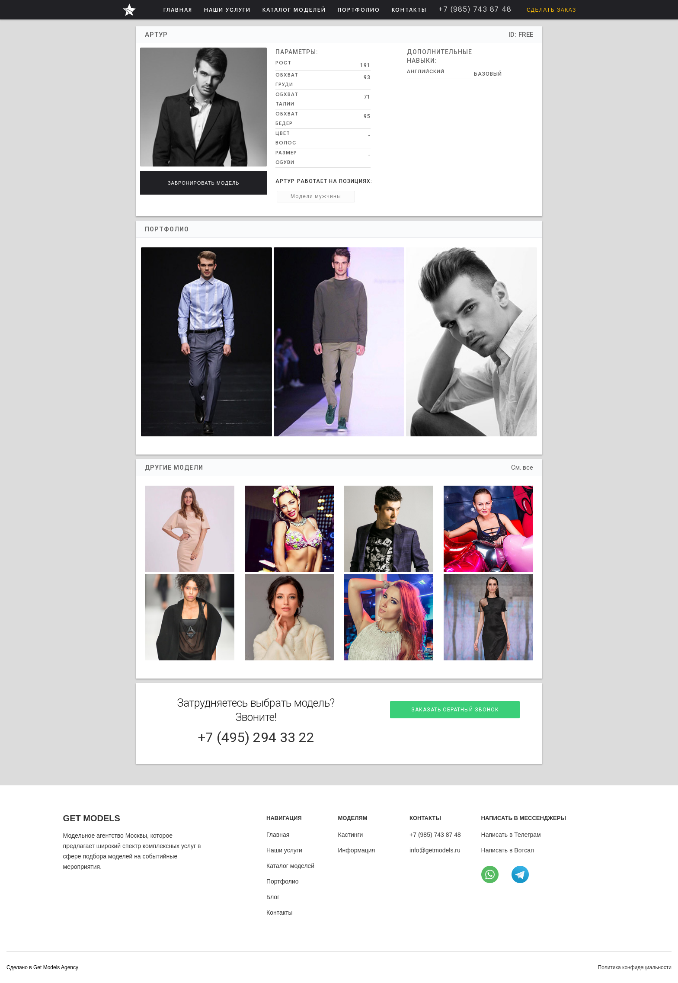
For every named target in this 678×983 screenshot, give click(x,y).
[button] (227, 9)
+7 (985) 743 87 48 (435, 834)
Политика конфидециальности (635, 967)
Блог (272, 896)
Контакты (279, 912)
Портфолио (282, 881)
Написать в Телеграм (511, 834)
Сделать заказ (551, 10)
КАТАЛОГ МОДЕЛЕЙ (294, 10)
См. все (522, 467)
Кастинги (350, 834)
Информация (356, 850)
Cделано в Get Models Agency (42, 967)
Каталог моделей (290, 865)
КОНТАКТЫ (409, 10)
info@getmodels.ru (435, 850)
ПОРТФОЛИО (359, 10)
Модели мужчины (316, 196)
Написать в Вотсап (507, 850)
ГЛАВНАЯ (177, 10)
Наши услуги (284, 850)
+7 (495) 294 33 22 (256, 737)
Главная (277, 834)
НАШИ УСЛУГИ (227, 10)
